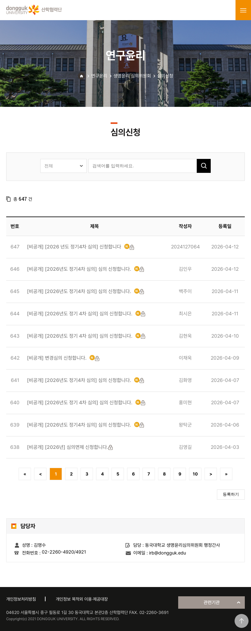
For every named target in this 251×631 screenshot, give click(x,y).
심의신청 (165, 76)
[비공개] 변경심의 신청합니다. (56, 358)
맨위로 (242, 621)
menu (243, 10)
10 (195, 473)
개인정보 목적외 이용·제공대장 (82, 599)
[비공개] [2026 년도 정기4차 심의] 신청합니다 (74, 247)
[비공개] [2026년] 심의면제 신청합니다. (67, 447)
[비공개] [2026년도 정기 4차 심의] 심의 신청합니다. (79, 314)
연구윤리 (99, 76)
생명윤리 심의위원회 (132, 76)
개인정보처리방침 (21, 599)
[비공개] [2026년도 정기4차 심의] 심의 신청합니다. (79, 269)
